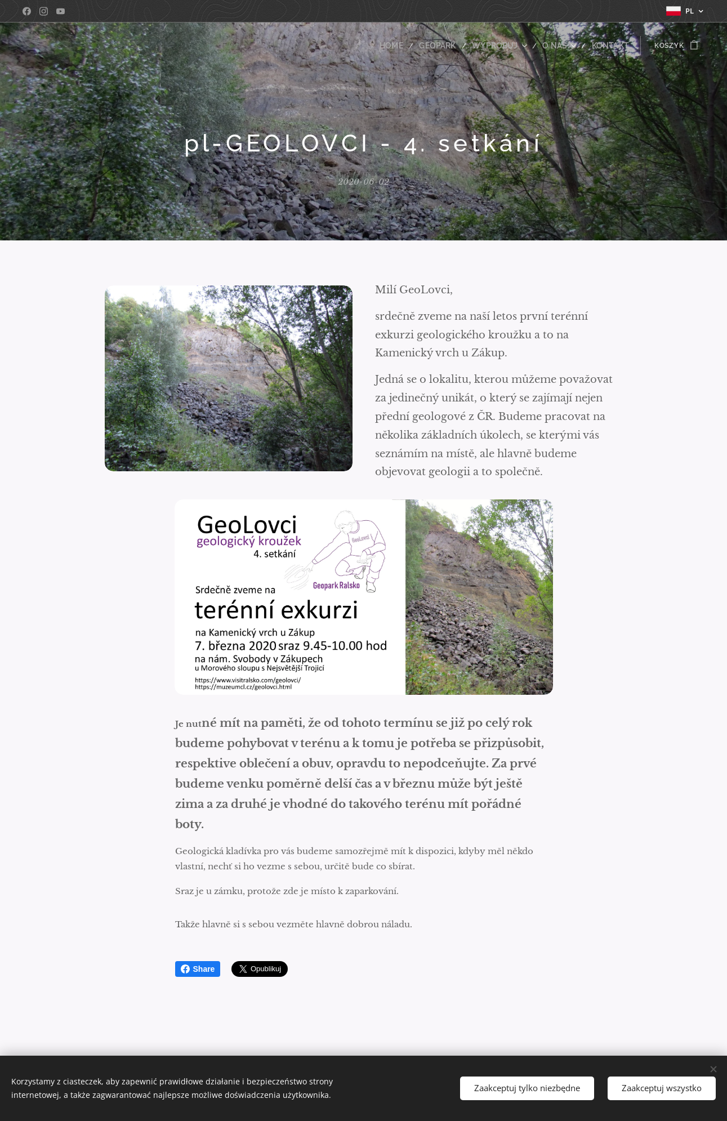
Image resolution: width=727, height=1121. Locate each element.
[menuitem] (409, 46)
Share (198, 968)
